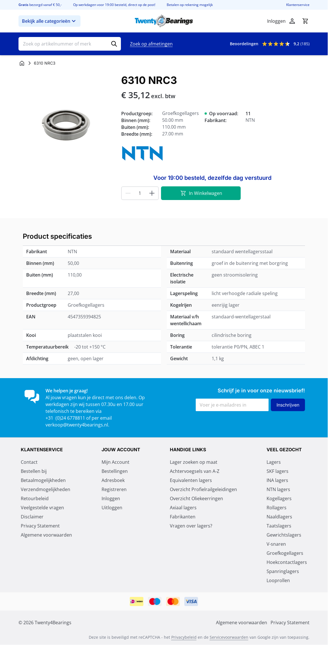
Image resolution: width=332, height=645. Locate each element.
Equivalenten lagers (191, 480)
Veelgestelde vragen (42, 507)
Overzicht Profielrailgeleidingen (203, 489)
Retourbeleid (35, 498)
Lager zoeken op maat (193, 462)
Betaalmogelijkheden (43, 480)
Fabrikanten (182, 517)
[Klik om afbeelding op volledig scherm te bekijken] (67, 123)
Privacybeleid (184, 637)
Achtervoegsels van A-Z (194, 471)
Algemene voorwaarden (46, 535)
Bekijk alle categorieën (49, 21)
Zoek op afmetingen (151, 44)
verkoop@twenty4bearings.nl (77, 425)
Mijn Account (115, 462)
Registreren (114, 489)
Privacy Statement (40, 526)
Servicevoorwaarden (229, 637)
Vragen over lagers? (191, 526)
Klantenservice (298, 5)
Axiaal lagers (183, 507)
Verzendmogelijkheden (45, 489)
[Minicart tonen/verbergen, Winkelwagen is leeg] (305, 21)
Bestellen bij (34, 471)
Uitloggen (112, 507)
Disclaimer (32, 517)
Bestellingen (115, 471)
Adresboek (113, 480)
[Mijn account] (292, 21)
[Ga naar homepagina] (21, 63)
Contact (29, 462)
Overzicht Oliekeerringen (196, 498)
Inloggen (111, 498)
